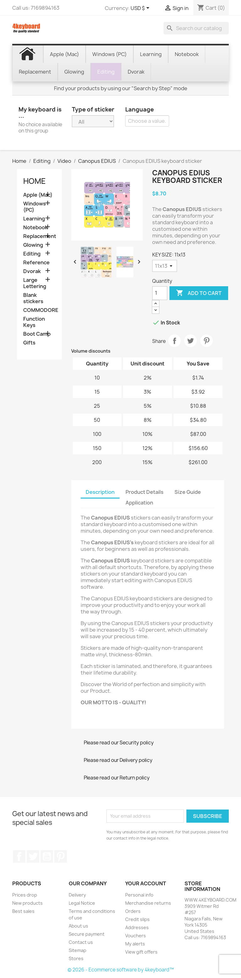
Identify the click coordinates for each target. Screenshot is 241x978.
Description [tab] (100, 492)
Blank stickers (33, 298)
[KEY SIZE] (164, 266)
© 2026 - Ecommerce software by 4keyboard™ (120, 969)
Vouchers (135, 936)
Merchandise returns (148, 903)
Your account (145, 883)
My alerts (135, 944)
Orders (133, 911)
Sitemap (77, 950)
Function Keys (34, 322)
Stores (76, 958)
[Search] (196, 28)
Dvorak (32, 271)
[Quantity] (159, 293)
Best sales (23, 911)
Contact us (81, 942)
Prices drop (24, 895)
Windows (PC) (34, 206)
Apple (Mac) (37, 195)
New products (27, 903)
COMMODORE (39, 310)
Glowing (33, 245)
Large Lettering (34, 283)
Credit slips (137, 919)
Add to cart (199, 293)
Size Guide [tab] (187, 492)
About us (78, 926)
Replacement (39, 236)
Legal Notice (82, 903)
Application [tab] (139, 502)
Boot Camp (37, 334)
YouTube (46, 856)
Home (34, 181)
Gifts (29, 342)
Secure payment (86, 934)
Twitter (33, 856)
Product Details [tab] (144, 492)
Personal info (139, 895)
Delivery (77, 895)
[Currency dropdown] (141, 8)
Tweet (190, 340)
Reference (36, 262)
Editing (31, 254)
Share (174, 340)
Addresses (137, 927)
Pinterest (206, 340)
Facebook (19, 856)
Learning (34, 218)
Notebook (35, 227)
